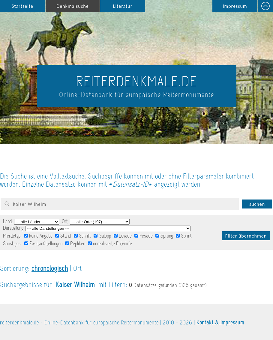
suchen (257, 204)
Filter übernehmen (246, 236)
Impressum (235, 6)
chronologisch (50, 268)
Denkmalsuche (72, 6)
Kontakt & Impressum (220, 322)
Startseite (22, 6)
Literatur (123, 6)
